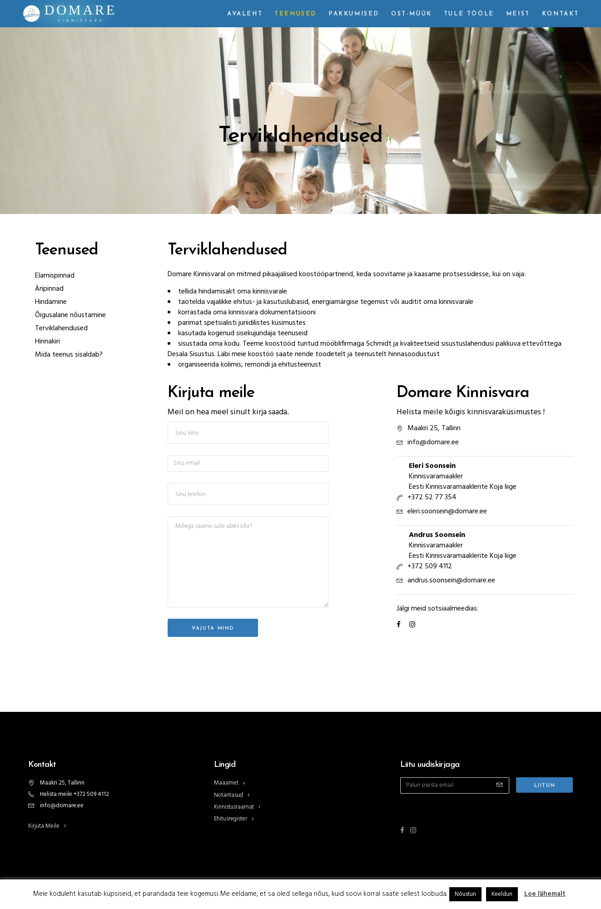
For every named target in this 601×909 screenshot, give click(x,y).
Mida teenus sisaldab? (69, 355)
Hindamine (51, 302)
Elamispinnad (55, 276)
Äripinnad (49, 289)
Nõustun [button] (465, 894)
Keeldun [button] (502, 894)
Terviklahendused (61, 328)
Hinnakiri (47, 342)
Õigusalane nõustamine (70, 315)
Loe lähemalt (545, 894)
